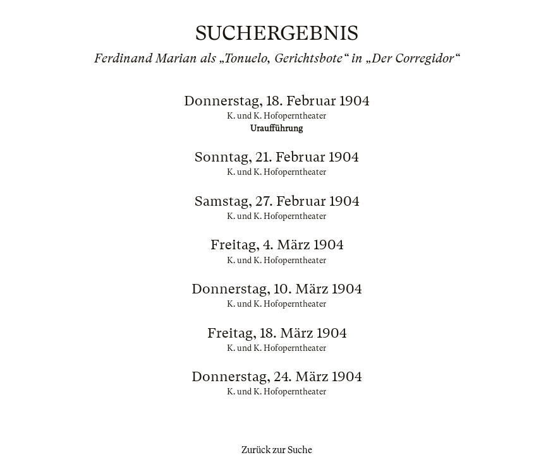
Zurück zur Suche (276, 450)
